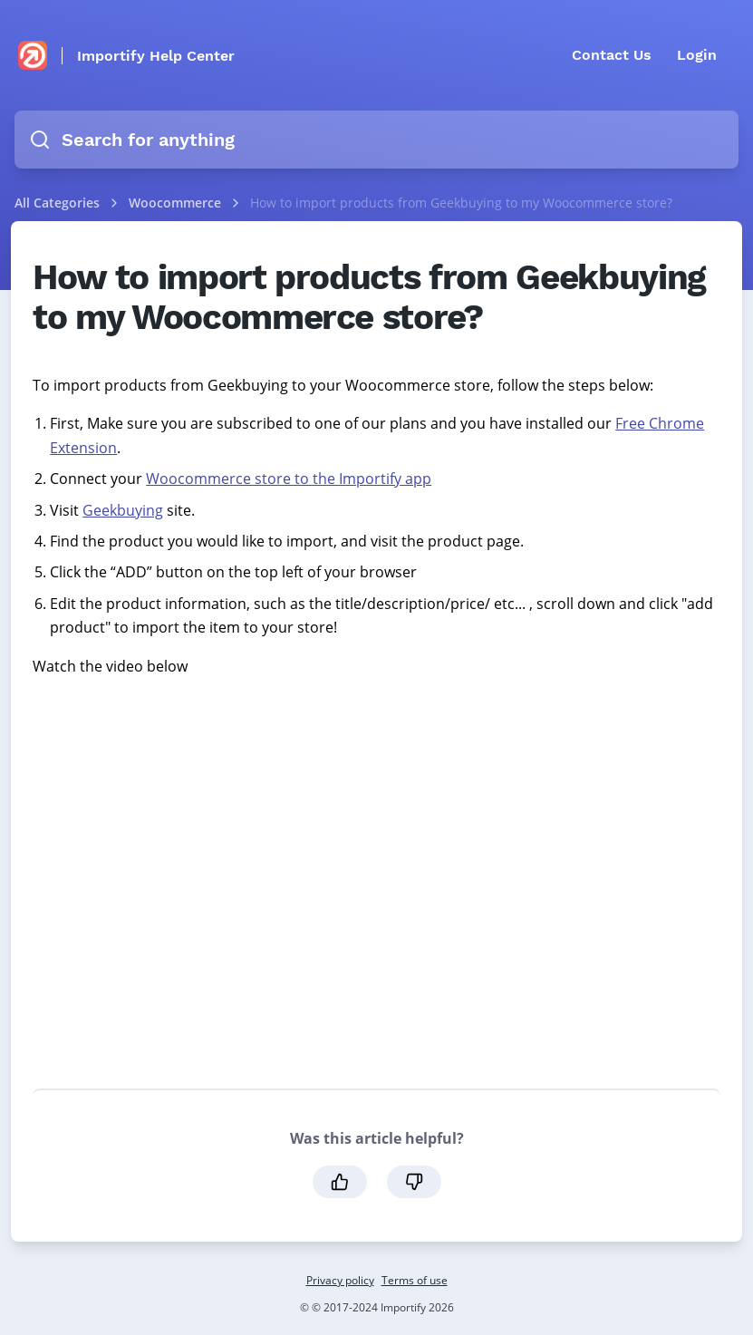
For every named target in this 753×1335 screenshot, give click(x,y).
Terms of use (414, 1280)
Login (697, 54)
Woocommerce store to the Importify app (288, 479)
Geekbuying (122, 510)
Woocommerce (177, 202)
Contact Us (612, 54)
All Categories (57, 202)
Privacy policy (340, 1280)
